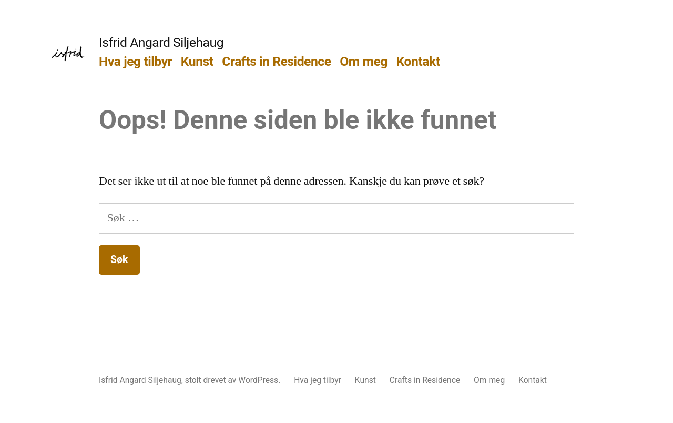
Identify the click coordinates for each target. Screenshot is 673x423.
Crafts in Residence (276, 61)
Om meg (364, 61)
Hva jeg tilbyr (135, 61)
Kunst (197, 61)
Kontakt (418, 61)
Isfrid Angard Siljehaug (161, 42)
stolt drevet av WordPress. (233, 380)
